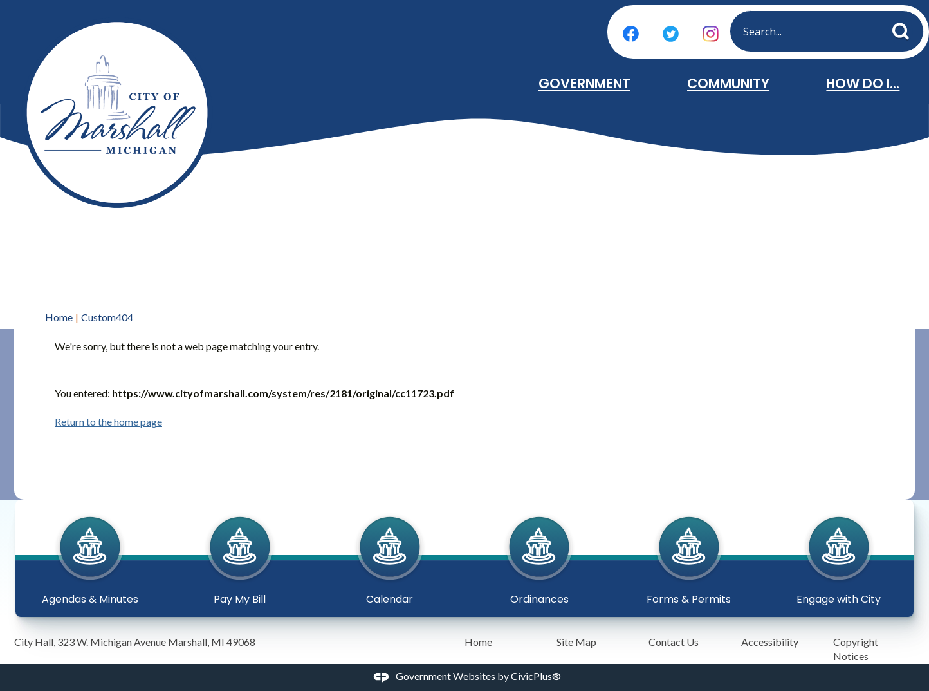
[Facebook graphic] (631, 34)
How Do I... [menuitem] (862, 83)
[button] (904, 29)
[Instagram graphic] (711, 34)
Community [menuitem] (728, 83)
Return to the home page (108, 421)
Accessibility (769, 642)
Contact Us (673, 642)
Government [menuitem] (584, 83)
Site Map (576, 642)
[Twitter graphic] (671, 34)
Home (59, 317)
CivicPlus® (536, 676)
